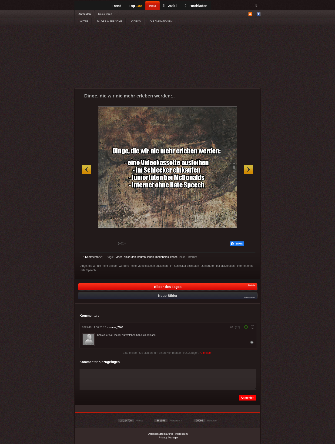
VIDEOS (135, 21)
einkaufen (130, 257)
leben (150, 257)
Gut (88, 244)
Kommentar (93, 257)
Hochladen (196, 6)
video (119, 257)
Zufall (170, 6)
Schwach (105, 244)
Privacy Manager (168, 437)
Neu (152, 6)
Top (135, 6)
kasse (174, 257)
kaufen (141, 257)
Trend (116, 6)
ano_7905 (117, 327)
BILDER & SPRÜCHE (108, 21)
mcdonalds (162, 257)
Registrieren (105, 14)
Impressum (181, 433)
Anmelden (84, 14)
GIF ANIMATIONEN (160, 21)
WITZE (83, 21)
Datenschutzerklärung (160, 433)
